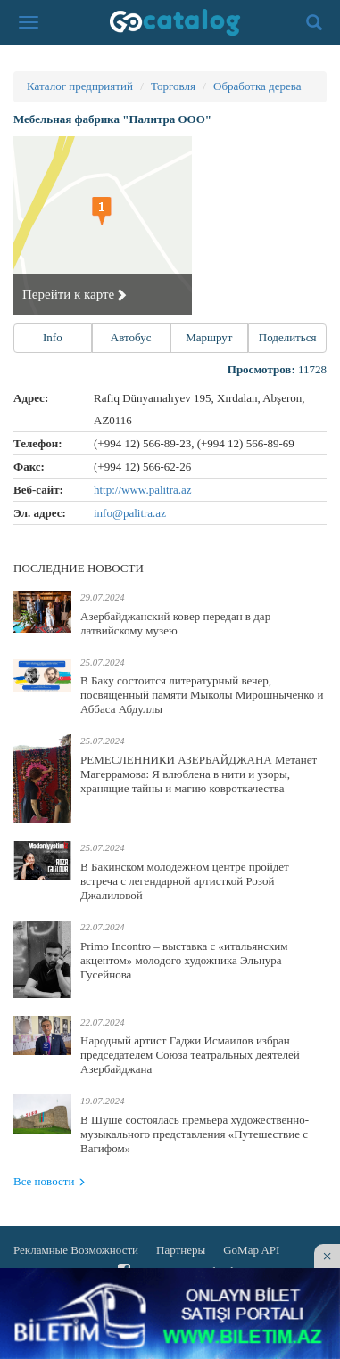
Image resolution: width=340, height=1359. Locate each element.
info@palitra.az (130, 513)
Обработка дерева (257, 86)
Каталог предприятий (80, 86)
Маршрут (209, 337)
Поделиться (288, 337)
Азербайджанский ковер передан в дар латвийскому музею (175, 623)
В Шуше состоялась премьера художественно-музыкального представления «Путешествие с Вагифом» (194, 1134)
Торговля (173, 86)
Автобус (131, 337)
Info (52, 337)
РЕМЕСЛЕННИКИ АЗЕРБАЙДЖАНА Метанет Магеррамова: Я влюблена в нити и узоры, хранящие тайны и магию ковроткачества (198, 774)
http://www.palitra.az (143, 489)
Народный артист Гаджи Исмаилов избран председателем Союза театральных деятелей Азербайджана (190, 1055)
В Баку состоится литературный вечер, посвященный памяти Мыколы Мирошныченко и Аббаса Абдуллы (202, 695)
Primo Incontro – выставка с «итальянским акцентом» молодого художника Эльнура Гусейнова (183, 960)
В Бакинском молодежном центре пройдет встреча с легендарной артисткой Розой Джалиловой (184, 881)
